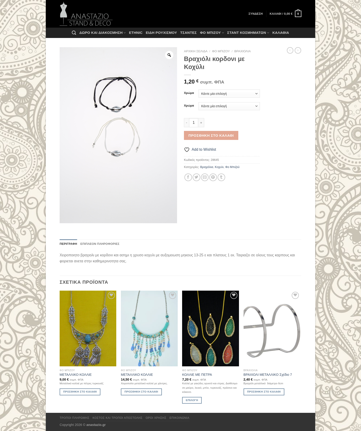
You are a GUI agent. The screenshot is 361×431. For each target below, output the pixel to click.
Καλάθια (280, 33)
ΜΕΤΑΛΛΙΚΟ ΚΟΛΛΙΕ (76, 374)
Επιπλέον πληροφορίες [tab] (99, 244)
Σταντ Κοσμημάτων (248, 33)
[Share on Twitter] (196, 177)
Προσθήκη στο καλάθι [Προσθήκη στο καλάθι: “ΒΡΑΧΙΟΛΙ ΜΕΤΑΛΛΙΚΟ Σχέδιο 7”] (264, 391)
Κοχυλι (219, 167)
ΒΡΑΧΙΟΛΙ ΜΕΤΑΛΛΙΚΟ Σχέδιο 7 (268, 374)
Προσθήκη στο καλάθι (211, 135)
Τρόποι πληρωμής (74, 417)
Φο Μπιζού (212, 33)
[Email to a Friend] (205, 177)
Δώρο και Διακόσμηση (102, 33)
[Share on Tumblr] (221, 177)
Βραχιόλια (242, 51)
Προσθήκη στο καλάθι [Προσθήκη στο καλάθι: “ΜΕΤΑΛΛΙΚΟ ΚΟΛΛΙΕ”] (80, 391)
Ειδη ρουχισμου (161, 33)
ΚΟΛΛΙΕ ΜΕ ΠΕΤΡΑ (197, 374)
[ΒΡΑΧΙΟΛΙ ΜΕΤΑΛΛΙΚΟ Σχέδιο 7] (272, 328)
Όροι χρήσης (156, 417)
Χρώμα (189, 93)
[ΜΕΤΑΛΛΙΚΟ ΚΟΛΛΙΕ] (88, 328)
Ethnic (136, 33)
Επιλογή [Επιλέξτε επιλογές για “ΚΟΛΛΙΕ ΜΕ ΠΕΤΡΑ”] (192, 400)
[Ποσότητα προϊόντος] (193, 122)
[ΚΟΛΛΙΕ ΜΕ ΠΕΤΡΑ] (210, 328)
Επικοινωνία (179, 417)
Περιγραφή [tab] (68, 244)
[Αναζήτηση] (74, 33)
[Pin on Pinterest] (213, 177)
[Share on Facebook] (188, 177)
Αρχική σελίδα (195, 51)
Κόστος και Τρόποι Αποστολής (118, 417)
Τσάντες (188, 33)
